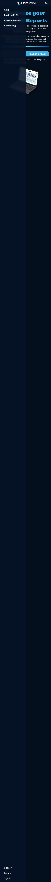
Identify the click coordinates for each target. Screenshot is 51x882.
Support (8, 867)
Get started (37, 53)
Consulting (10, 25)
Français (8, 873)
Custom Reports (12, 20)
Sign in (7, 878)
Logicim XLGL (12, 15)
